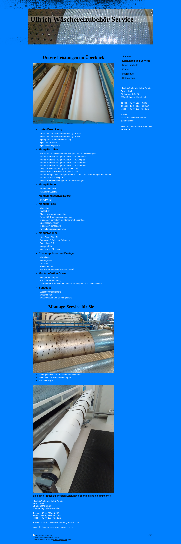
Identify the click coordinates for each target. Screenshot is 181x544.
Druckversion (39, 535)
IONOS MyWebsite (60, 540)
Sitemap (49, 535)
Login (150, 535)
